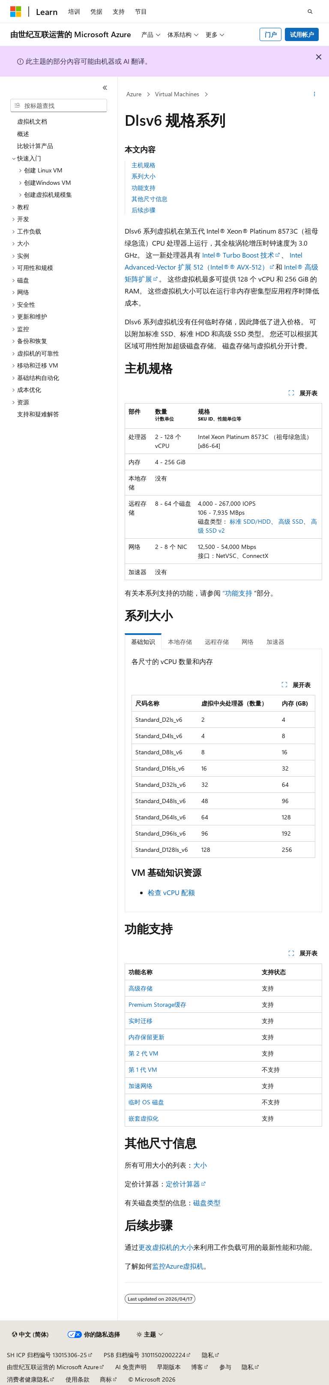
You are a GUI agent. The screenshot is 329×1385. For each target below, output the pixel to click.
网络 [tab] (248, 642)
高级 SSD (290, 521)
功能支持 (144, 188)
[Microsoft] (15, 11)
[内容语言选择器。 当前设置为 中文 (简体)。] (30, 1334)
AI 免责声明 (131, 1367)
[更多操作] (314, 94)
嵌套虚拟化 (144, 1118)
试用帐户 (302, 34)
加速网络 (141, 1086)
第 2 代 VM (144, 1053)
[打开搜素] (310, 11)
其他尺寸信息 (149, 199)
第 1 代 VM (143, 1069)
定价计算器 (183, 1183)
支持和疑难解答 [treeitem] (38, 414)
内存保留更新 (146, 1037)
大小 (200, 1164)
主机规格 (144, 165)
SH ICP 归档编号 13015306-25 (47, 1355)
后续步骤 (144, 210)
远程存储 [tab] (217, 642)
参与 (225, 1367)
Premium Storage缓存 (157, 1004)
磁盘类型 (207, 1202)
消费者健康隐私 (28, 1379)
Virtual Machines (177, 94)
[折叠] (105, 87)
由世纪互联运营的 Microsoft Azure (53, 1367)
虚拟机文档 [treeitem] (32, 121)
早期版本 (169, 1367)
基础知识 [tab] (143, 642)
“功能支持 (237, 592)
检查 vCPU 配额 (171, 892)
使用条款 (78, 1379)
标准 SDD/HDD (250, 521)
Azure (133, 94)
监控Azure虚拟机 (177, 1265)
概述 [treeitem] (23, 134)
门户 (271, 34)
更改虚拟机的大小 (165, 1247)
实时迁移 (141, 1021)
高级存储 (141, 988)
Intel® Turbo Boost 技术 (238, 254)
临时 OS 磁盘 (146, 1102)
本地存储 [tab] (180, 642)
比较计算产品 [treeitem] (35, 146)
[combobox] (58, 106)
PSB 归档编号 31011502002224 (144, 1355)
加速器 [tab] (275, 642)
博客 (197, 1367)
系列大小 (144, 176)
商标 (106, 1379)
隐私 (208, 1355)
